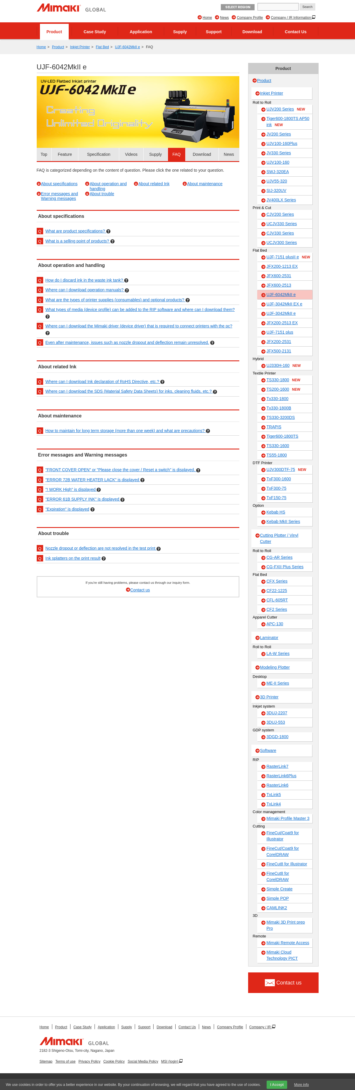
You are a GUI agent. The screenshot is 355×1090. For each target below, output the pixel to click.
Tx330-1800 (278, 398)
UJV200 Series (286, 109)
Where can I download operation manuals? (85, 289)
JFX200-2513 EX (282, 322)
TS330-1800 (283, 380)
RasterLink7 (278, 766)
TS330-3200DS (281, 417)
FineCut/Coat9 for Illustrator (283, 835)
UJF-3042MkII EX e (284, 304)
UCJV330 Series (282, 223)
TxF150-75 (277, 497)
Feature (65, 154)
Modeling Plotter (275, 667)
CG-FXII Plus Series (285, 566)
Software (268, 750)
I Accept (277, 1085)
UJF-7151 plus (280, 332)
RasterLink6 (278, 785)
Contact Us (296, 31)
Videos (131, 154)
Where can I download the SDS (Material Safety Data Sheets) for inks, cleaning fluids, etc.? (129, 391)
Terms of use (65, 1061)
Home (207, 18)
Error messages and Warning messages (59, 196)
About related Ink (153, 183)
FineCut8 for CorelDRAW (278, 876)
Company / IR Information (291, 18)
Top (44, 154)
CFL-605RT (277, 600)
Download (252, 31)
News (224, 18)
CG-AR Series (280, 557)
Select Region (237, 7)
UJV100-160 (278, 162)
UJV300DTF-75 (286, 469)
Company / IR (260, 1027)
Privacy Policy (89, 1061)
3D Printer (269, 697)
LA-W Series (278, 653)
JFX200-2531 (279, 341)
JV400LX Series (281, 200)
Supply (180, 31)
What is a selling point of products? (78, 241)
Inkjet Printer (80, 47)
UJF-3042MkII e (281, 313)
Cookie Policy (114, 1061)
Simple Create (280, 889)
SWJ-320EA (278, 171)
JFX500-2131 (279, 351)
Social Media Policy (143, 1061)
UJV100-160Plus (282, 143)
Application (141, 31)
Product (54, 31)
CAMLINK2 (277, 907)
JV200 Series (279, 134)
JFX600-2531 (279, 275)
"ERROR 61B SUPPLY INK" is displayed (83, 499)
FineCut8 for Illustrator (287, 864)
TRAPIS (274, 426)
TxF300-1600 (279, 479)
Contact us (140, 590)
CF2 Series (277, 609)
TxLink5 (274, 794)
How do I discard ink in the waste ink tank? (85, 280)
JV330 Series (279, 153)
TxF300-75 (277, 488)
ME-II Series (278, 683)
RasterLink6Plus (282, 775)
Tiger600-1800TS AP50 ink (288, 122)
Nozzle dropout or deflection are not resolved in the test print (101, 548)
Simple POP (278, 898)
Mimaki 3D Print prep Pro (286, 925)
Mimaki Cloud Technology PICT (282, 955)
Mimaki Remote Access (288, 942)
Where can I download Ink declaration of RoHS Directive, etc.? (103, 381)
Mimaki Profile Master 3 (288, 818)
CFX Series (277, 581)
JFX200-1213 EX (282, 266)
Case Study (95, 31)
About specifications (59, 183)
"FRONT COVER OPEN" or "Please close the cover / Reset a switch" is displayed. (121, 469)
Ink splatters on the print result (73, 558)
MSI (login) (170, 1061)
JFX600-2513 (279, 285)
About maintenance (205, 183)
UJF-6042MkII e (127, 47)
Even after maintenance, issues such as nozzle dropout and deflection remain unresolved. (127, 342)
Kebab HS (276, 512)
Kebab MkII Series (283, 521)
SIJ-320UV (277, 190)
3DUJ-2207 (277, 712)
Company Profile (250, 18)
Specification (98, 154)
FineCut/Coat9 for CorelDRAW (283, 851)
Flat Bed (102, 47)
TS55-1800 (277, 455)
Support (214, 31)
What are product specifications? (76, 231)
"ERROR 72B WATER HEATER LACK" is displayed (93, 479)
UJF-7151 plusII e (288, 257)
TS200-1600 (283, 389)
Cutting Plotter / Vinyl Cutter (279, 538)
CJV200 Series (280, 214)
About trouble (102, 193)
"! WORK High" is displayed (71, 489)
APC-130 (275, 623)
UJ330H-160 (284, 365)
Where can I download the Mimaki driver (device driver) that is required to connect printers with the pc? (139, 326)
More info (301, 1085)
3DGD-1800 (278, 736)
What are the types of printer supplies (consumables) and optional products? (116, 299)
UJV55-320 (277, 181)
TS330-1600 (278, 445)
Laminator (269, 637)
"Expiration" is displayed (67, 509)
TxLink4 (274, 804)
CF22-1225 (277, 590)
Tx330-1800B (279, 408)
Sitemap (46, 1061)
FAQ (176, 154)
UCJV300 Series (282, 242)
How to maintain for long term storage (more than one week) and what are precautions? (126, 430)
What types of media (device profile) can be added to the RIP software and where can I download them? (140, 309)
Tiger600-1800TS (282, 436)
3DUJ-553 (276, 722)
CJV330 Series (280, 233)
